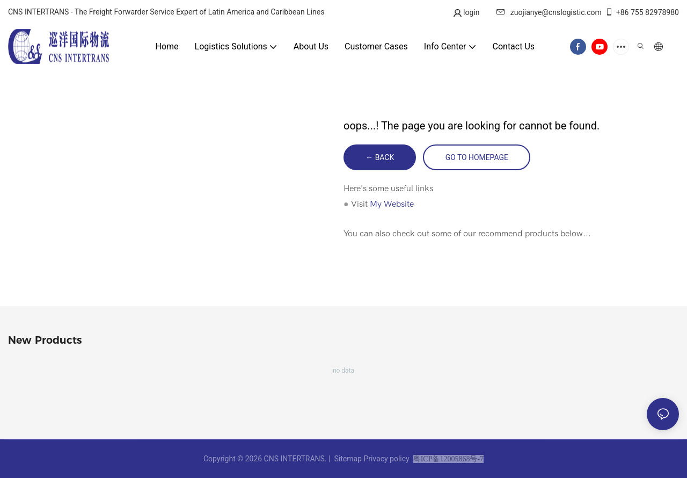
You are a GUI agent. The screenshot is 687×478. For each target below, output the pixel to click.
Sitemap (347, 458)
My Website (392, 204)
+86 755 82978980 (642, 12)
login (471, 12)
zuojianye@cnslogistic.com (549, 12)
